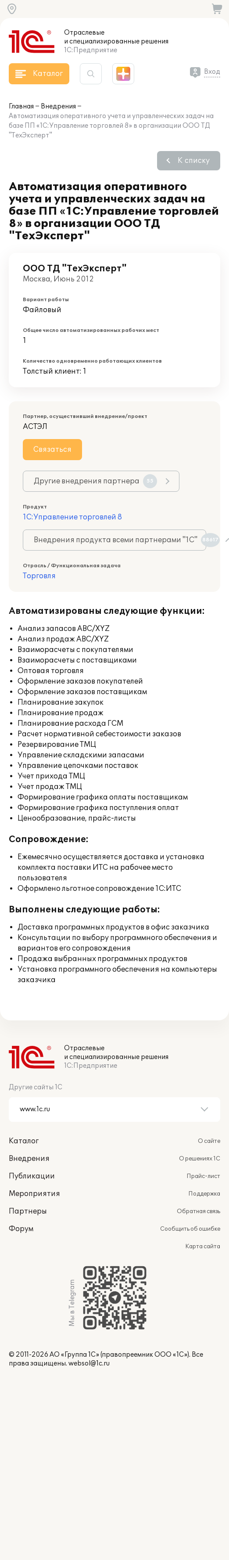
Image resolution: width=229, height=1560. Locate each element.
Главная (21, 106)
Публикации (32, 1176)
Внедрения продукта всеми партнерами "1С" (120, 540)
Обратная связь (198, 1211)
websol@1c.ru (89, 1363)
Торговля (39, 576)
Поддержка (204, 1193)
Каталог (24, 1141)
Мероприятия (34, 1193)
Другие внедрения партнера (95, 481)
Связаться (52, 449)
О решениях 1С (199, 1158)
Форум (21, 1229)
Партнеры (28, 1211)
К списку (194, 160)
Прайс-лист (203, 1176)
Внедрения (58, 106)
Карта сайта (202, 1246)
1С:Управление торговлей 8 (72, 517)
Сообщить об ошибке (190, 1228)
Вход (212, 72)
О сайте (209, 1141)
